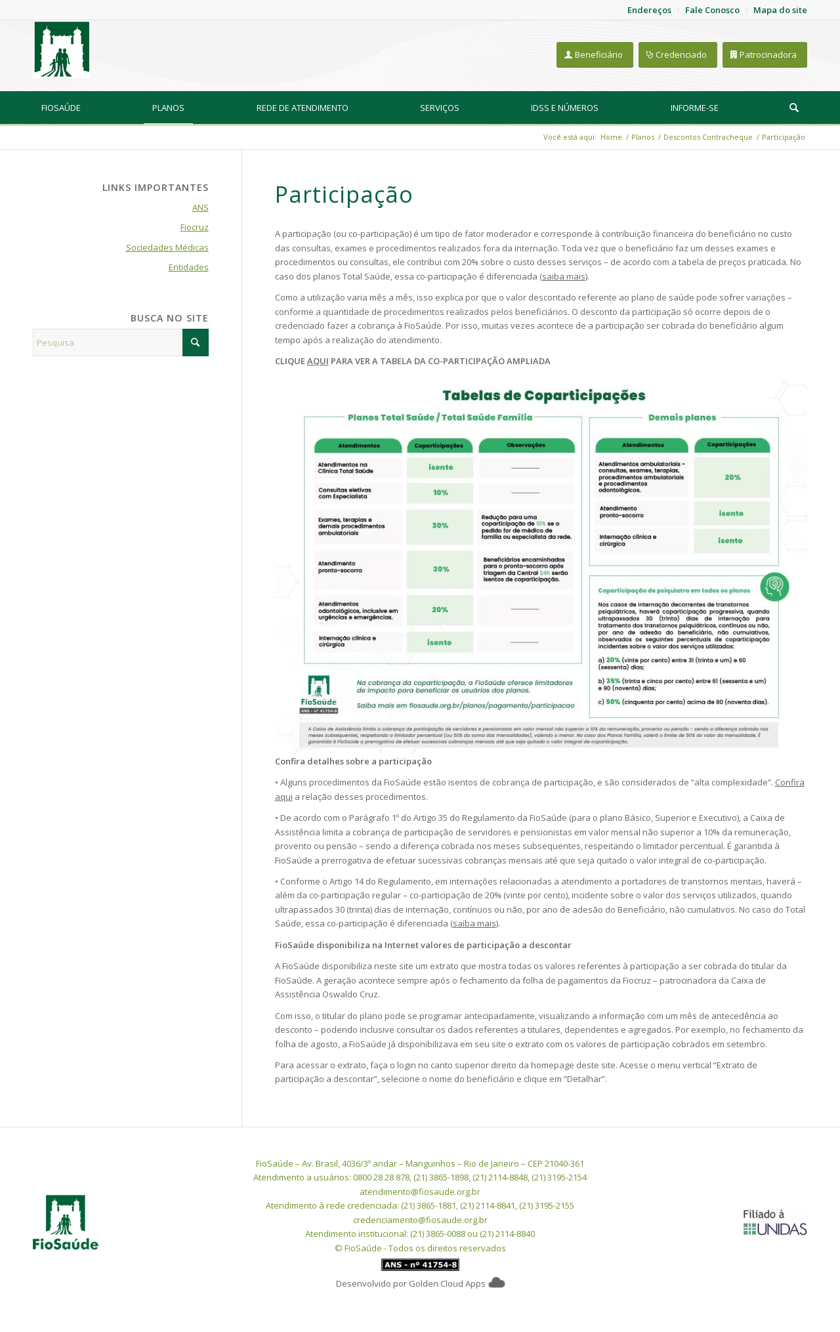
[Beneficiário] (594, 55)
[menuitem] (61, 107)
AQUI (318, 361)
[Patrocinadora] (765, 55)
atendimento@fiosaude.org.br (420, 1191)
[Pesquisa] (794, 107)
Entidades (189, 267)
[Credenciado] (678, 55)
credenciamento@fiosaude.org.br (420, 1220)
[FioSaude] (62, 49)
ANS (200, 207)
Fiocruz (194, 227)
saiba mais (563, 276)
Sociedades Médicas (167, 247)
